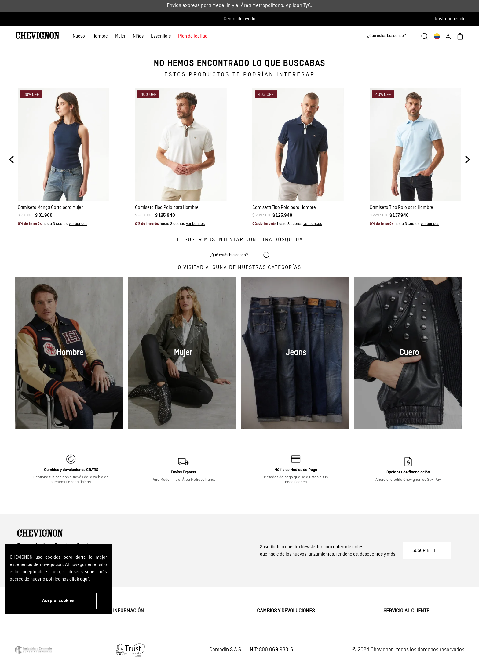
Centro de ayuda (239, 19)
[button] (452, 18)
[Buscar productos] (424, 36)
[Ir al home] (37, 36)
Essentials (161, 36)
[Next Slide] (467, 159)
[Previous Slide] (11, 159)
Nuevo (79, 36)
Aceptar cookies (58, 600)
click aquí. (79, 579)
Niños (138, 36)
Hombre (100, 36)
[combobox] (397, 36)
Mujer (120, 36)
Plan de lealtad (192, 36)
